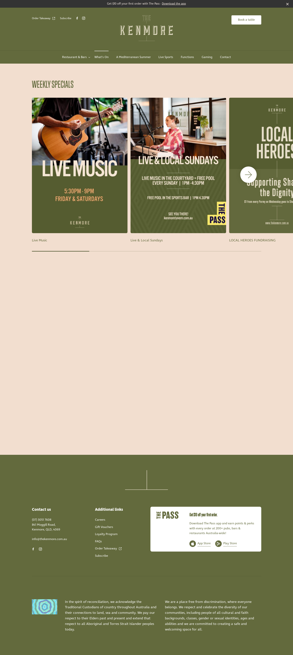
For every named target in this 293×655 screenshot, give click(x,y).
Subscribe (65, 18)
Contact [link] (225, 57)
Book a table (246, 20)
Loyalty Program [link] (106, 534)
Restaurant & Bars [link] (74, 57)
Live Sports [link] (165, 57)
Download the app (174, 4)
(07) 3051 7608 (41, 520)
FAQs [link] (98, 541)
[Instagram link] (84, 18)
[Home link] (146, 28)
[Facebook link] (77, 18)
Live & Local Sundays (147, 240)
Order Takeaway (43, 18)
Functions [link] (187, 57)
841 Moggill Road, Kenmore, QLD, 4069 (46, 527)
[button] (248, 174)
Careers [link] (100, 520)
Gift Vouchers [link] (104, 527)
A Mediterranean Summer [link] (133, 57)
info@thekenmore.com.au (49, 539)
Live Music (39, 240)
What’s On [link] (101, 57)
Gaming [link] (207, 57)
